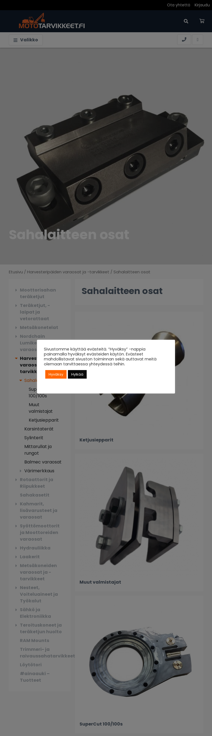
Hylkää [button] (77, 374)
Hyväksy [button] (56, 374)
